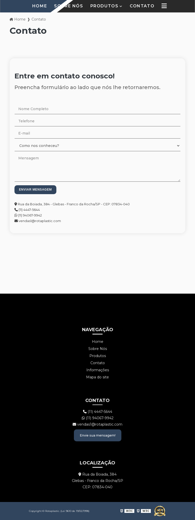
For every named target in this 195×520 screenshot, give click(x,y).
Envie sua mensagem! (98, 435)
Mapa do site (97, 377)
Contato (142, 6)
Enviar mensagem (35, 189)
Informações (97, 370)
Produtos (104, 6)
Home (39, 6)
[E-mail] (97, 133)
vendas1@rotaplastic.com (37, 221)
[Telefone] (97, 121)
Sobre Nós (68, 6)
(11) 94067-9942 (28, 215)
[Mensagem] (97, 167)
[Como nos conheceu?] (97, 145)
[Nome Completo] (97, 109)
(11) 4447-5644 (27, 210)
